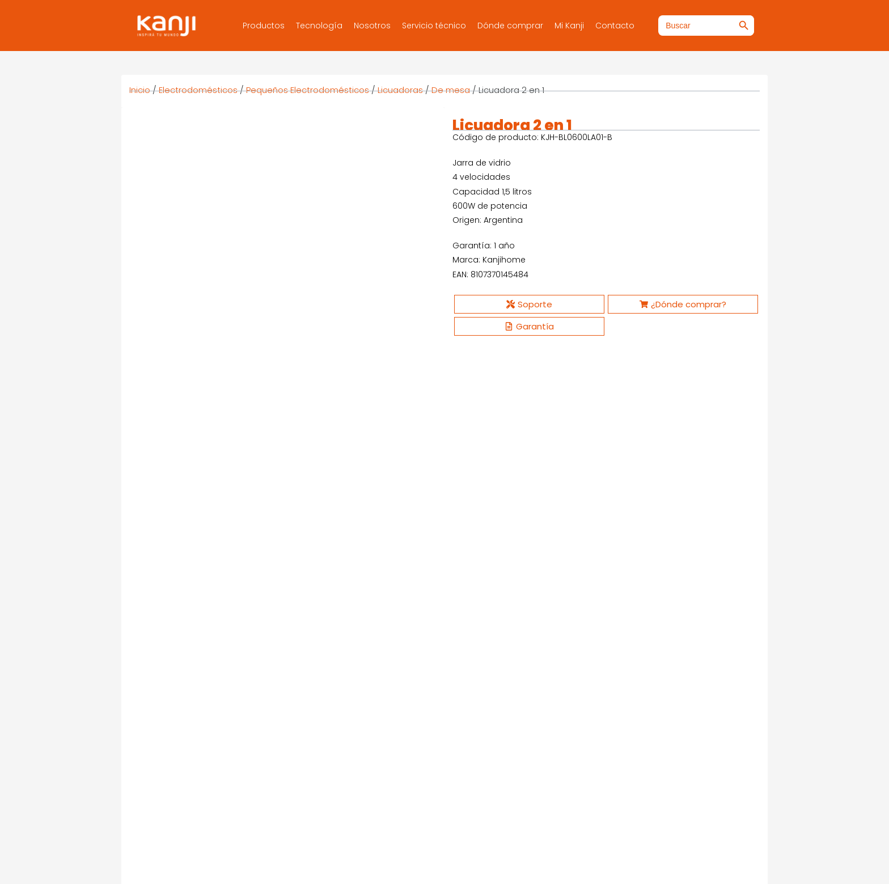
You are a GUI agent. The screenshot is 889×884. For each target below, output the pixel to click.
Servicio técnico (434, 25)
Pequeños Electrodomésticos (307, 90)
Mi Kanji (569, 25)
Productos (264, 25)
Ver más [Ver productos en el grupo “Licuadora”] (173, 637)
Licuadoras (400, 90)
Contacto (614, 25)
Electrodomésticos (198, 90)
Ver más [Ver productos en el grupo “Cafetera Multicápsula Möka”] (657, 637)
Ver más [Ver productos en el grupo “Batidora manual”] (496, 637)
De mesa (450, 90)
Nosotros (372, 25)
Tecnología (319, 25)
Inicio (139, 90)
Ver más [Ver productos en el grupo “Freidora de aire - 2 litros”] (334, 637)
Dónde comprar (510, 25)
